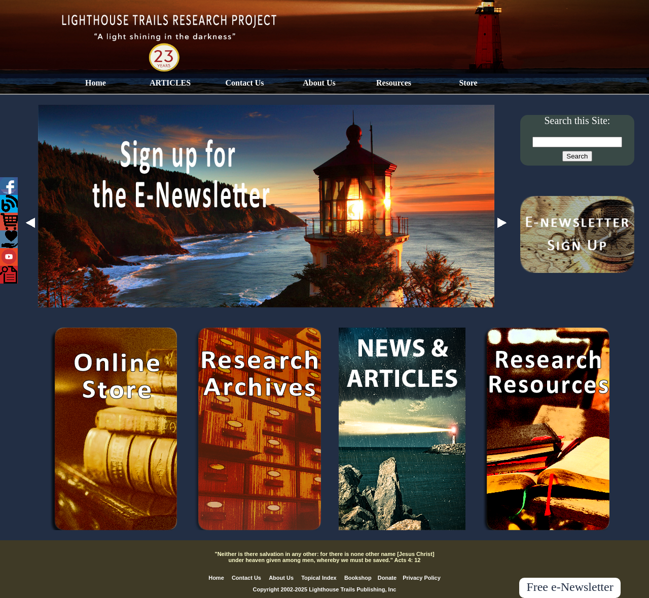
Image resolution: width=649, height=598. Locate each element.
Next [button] (502, 223)
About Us (319, 82)
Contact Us (245, 82)
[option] (266, 206)
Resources (393, 82)
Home (95, 82)
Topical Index (318, 578)
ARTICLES (170, 82)
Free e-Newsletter (569, 586)
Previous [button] (30, 223)
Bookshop (358, 578)
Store (468, 82)
